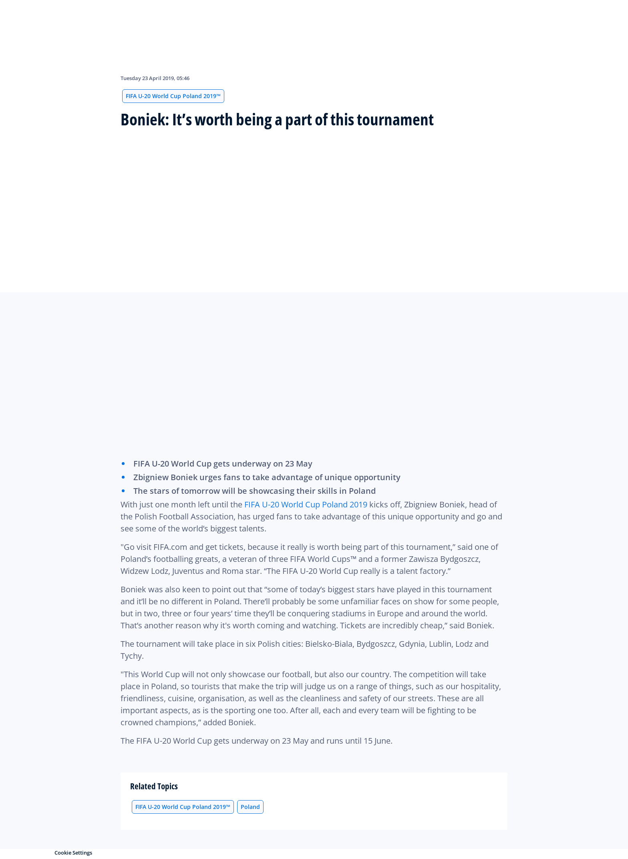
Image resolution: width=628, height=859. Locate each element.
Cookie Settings (73, 852)
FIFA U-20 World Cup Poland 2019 (305, 504)
